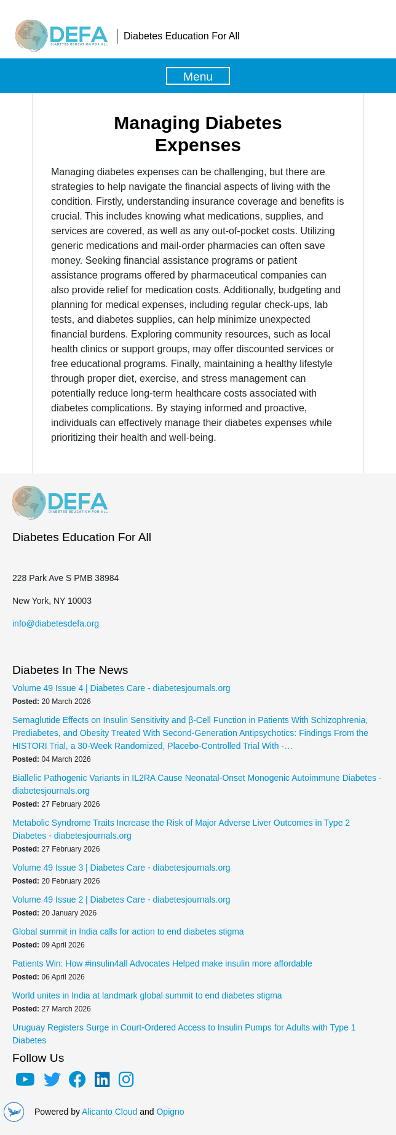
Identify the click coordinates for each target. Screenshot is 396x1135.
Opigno (170, 1112)
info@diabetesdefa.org (55, 623)
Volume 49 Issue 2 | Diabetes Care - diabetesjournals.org (121, 899)
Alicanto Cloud (109, 1112)
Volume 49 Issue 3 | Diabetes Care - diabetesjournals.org (121, 867)
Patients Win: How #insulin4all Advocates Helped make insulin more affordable (162, 963)
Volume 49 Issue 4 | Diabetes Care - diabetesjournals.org (121, 688)
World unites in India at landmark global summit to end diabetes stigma (147, 995)
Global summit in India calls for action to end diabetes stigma (128, 931)
